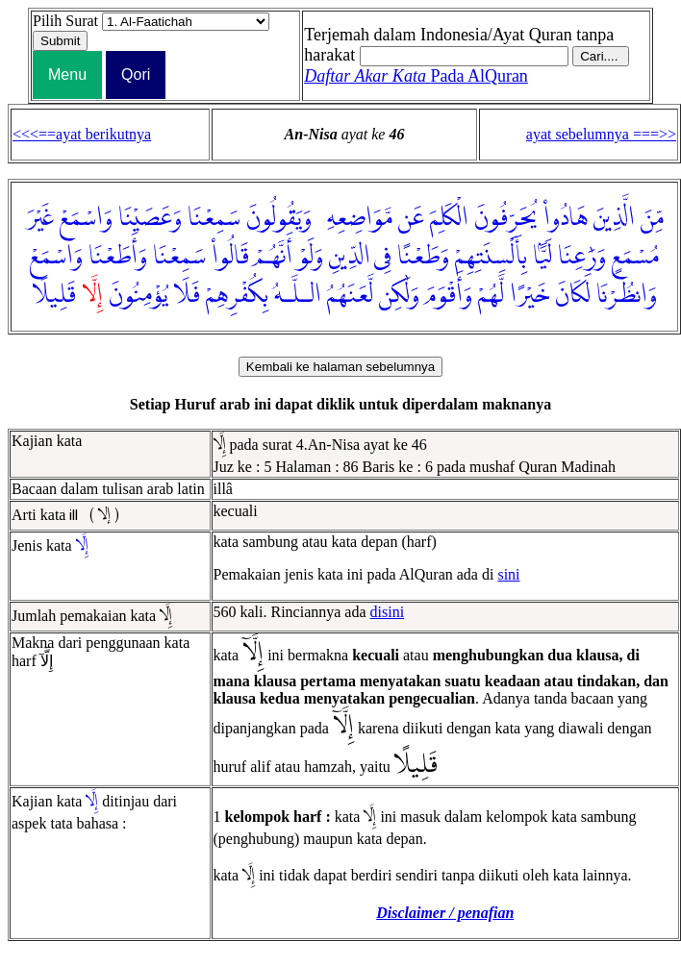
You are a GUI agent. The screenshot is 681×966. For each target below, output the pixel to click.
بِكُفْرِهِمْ (237, 295)
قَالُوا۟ (230, 256)
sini (508, 574)
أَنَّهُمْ (273, 256)
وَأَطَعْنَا (117, 256)
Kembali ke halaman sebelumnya (340, 366)
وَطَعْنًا (423, 256)
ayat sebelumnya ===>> (601, 134)
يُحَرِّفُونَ (506, 218)
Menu (67, 74)
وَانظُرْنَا (626, 295)
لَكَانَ (573, 295)
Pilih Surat (65, 20)
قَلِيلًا (54, 295)
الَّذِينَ (614, 218)
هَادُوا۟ (565, 218)
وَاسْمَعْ (86, 218)
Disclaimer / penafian (445, 912)
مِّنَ (652, 218)
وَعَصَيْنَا (150, 218)
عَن (411, 218)
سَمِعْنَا (214, 218)
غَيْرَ (40, 218)
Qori (135, 74)
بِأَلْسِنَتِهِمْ (491, 256)
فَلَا (187, 295)
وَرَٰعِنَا (582, 256)
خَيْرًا (529, 295)
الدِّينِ (349, 256)
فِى (382, 256)
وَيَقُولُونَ (279, 218)
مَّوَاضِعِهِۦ (354, 218)
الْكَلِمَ (449, 218)
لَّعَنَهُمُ (350, 295)
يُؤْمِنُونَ (138, 295)
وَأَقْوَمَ (448, 295)
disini (387, 612)
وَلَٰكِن (399, 295)
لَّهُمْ (491, 295)
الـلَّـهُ (297, 295)
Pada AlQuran (416, 76)
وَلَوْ (310, 256)
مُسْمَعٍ (635, 256)
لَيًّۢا (542, 256)
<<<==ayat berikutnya (82, 134)
